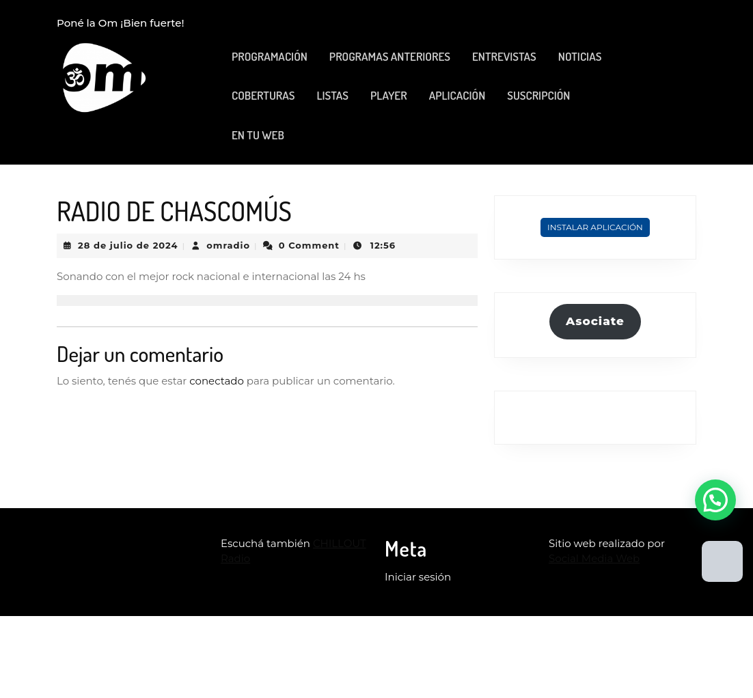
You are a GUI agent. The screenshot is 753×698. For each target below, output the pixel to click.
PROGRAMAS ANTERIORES (389, 56)
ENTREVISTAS (504, 56)
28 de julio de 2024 (128, 245)
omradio (228, 245)
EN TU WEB (258, 135)
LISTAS (332, 95)
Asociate (595, 321)
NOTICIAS (580, 56)
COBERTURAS (263, 95)
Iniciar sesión (418, 576)
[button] (715, 499)
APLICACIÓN (457, 95)
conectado (216, 380)
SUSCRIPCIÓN (538, 95)
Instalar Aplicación (595, 227)
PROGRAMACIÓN (269, 56)
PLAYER (388, 95)
